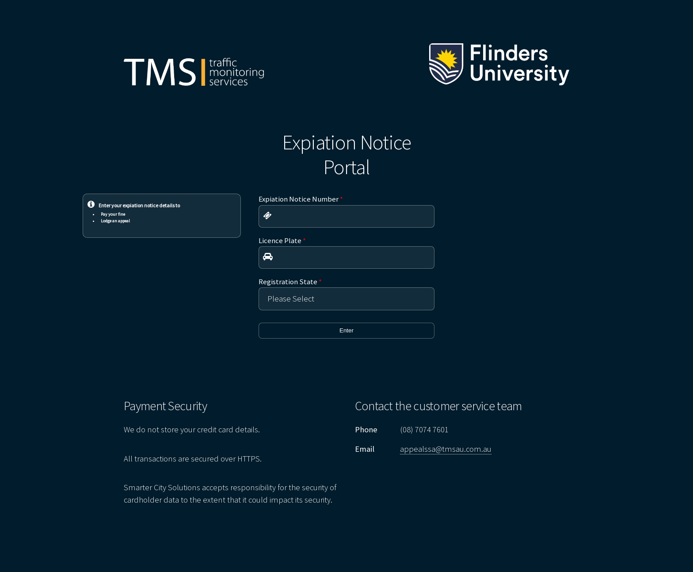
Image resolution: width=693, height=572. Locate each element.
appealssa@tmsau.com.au (445, 449)
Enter (346, 330)
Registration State (290, 281)
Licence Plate (282, 240)
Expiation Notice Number (301, 199)
